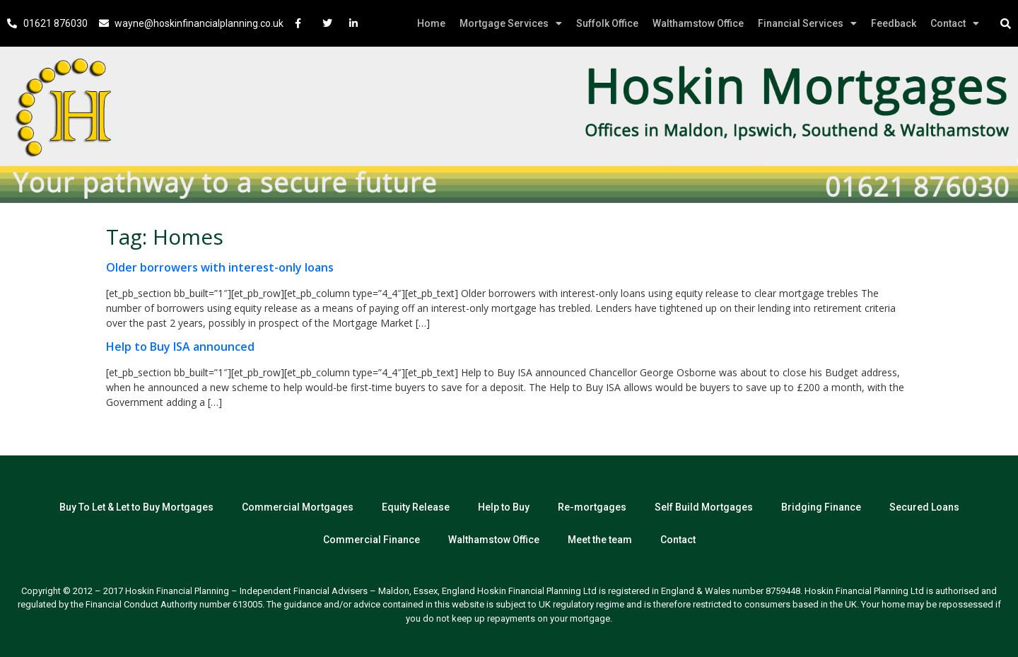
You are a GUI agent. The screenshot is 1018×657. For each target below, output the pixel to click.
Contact (954, 23)
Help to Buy (504, 507)
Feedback (893, 23)
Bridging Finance (821, 507)
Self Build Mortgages (704, 507)
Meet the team (600, 539)
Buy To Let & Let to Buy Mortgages (136, 507)
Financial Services (807, 23)
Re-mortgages (592, 507)
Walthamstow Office (698, 23)
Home (431, 23)
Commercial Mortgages (297, 507)
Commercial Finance (371, 539)
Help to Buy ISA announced (180, 346)
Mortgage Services (511, 23)
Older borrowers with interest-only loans (220, 267)
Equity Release (416, 507)
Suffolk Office (607, 23)
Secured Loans (924, 507)
